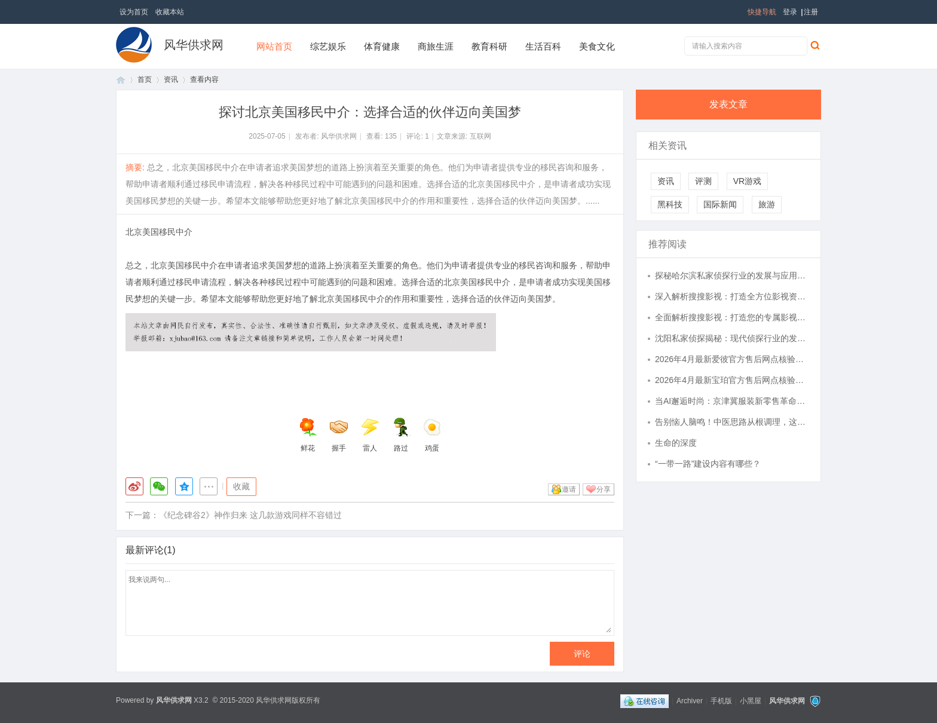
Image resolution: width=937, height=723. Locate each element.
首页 (120, 79)
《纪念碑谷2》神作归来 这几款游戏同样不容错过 (250, 515)
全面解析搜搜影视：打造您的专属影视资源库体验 (732, 317)
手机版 (721, 701)
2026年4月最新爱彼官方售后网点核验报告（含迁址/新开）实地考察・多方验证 (732, 359)
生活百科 (543, 46)
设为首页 (134, 12)
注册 (811, 12)
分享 (603, 489)
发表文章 (728, 104)
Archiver (689, 701)
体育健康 (382, 46)
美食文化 (597, 46)
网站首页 (274, 46)
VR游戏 (747, 181)
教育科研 (489, 46)
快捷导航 (762, 12)
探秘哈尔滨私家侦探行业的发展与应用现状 (732, 275)
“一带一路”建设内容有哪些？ (708, 463)
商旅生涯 (436, 46)
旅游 (766, 204)
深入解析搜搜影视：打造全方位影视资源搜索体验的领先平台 (732, 296)
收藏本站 (169, 12)
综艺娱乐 (328, 46)
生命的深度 (676, 443)
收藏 (241, 486)
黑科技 (669, 204)
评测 (703, 181)
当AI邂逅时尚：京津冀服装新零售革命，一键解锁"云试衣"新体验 (732, 401)
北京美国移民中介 (158, 232)
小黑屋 (750, 701)
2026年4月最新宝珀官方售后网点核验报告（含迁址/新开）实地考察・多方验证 (732, 380)
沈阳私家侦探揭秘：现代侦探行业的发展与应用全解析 (732, 338)
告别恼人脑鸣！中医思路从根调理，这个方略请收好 (732, 422)
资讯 (171, 79)
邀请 (569, 489)
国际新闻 (720, 204)
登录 (790, 12)
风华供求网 (193, 44)
